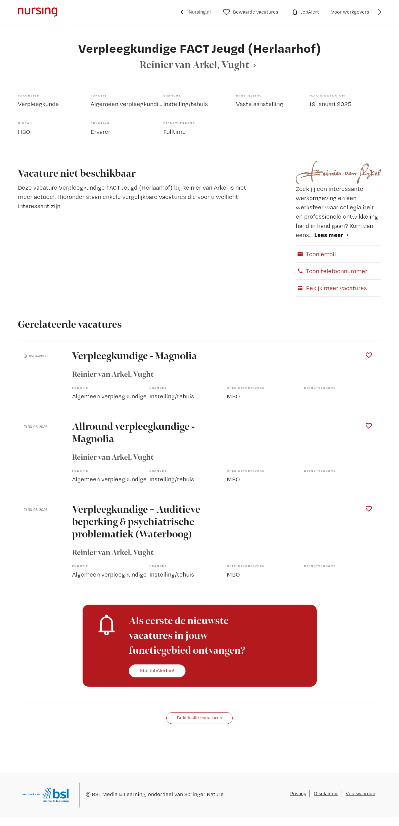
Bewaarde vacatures (250, 12)
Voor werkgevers (350, 12)
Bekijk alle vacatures (199, 718)
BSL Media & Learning (118, 794)
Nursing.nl (196, 12)
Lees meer (328, 235)
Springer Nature (204, 794)
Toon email (316, 254)
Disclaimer (326, 793)
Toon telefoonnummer (331, 271)
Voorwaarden (360, 793)
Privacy (298, 793)
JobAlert (305, 12)
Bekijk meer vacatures (331, 288)
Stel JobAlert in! (157, 670)
